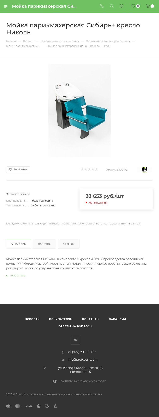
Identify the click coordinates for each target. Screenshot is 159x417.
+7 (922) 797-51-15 (80, 352)
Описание (18, 243)
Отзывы (69, 243)
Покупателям (61, 319)
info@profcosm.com (83, 359)
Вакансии (117, 319)
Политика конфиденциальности (82, 380)
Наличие (44, 243)
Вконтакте (75, 340)
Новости (32, 319)
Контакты (90, 319)
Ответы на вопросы (76, 326)
